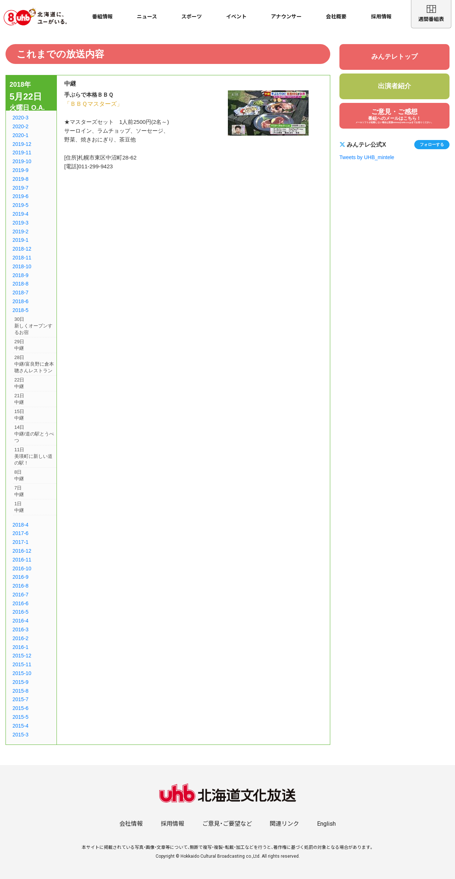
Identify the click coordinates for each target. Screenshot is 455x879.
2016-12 (21, 551)
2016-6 (20, 603)
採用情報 (381, 16)
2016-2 (20, 638)
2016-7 (20, 595)
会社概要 (336, 16)
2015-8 (20, 691)
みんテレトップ (394, 56)
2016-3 (20, 629)
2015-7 (20, 699)
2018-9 (20, 275)
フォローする (432, 144)
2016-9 (20, 577)
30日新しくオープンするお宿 (33, 325)
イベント (236, 16)
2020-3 (20, 118)
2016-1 (20, 647)
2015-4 (20, 726)
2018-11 (21, 258)
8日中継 (19, 475)
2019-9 (20, 170)
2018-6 (20, 301)
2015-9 (20, 682)
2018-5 (20, 310)
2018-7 (20, 292)
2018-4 (20, 525)
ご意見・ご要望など (227, 823)
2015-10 (21, 673)
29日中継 (19, 345)
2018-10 (21, 266)
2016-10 (21, 568)
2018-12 (21, 249)
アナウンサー (286, 16)
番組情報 (102, 16)
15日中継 (19, 415)
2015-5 (20, 717)
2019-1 (20, 240)
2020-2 (20, 126)
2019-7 (20, 188)
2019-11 (21, 152)
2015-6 (20, 708)
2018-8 (20, 284)
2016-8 (20, 586)
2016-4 (20, 621)
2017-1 (20, 542)
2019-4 (20, 214)
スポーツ (191, 16)
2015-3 (20, 735)
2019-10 (21, 161)
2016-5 (20, 612)
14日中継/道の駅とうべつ (34, 433)
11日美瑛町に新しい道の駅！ (33, 456)
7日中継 (19, 491)
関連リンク (284, 823)
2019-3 (20, 223)
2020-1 (20, 135)
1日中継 (19, 507)
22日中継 (19, 383)
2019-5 (20, 205)
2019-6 (20, 196)
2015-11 (21, 664)
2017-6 (20, 533)
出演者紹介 (394, 86)
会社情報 (131, 823)
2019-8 (20, 179)
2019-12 (21, 144)
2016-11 (21, 560)
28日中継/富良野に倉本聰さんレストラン (34, 364)
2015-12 (21, 656)
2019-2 (20, 231)
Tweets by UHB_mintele (366, 157)
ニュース (147, 16)
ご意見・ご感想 (394, 116)
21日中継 (19, 399)
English (326, 823)
